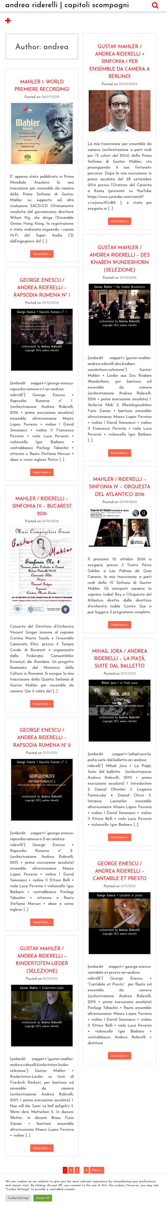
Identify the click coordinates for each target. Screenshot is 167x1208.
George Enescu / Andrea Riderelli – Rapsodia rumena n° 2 (42, 738)
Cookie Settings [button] (18, 1198)
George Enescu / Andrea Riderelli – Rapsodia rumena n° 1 (42, 288)
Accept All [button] (42, 1198)
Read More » (120, 221)
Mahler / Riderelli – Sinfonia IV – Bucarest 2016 (42, 506)
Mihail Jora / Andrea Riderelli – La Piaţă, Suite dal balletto (119, 659)
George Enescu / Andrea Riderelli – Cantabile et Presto (119, 871)
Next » (97, 1170)
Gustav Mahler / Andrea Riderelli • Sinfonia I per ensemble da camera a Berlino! (119, 61)
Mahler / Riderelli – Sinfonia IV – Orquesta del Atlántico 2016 (119, 487)
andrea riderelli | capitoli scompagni (67, 5)
